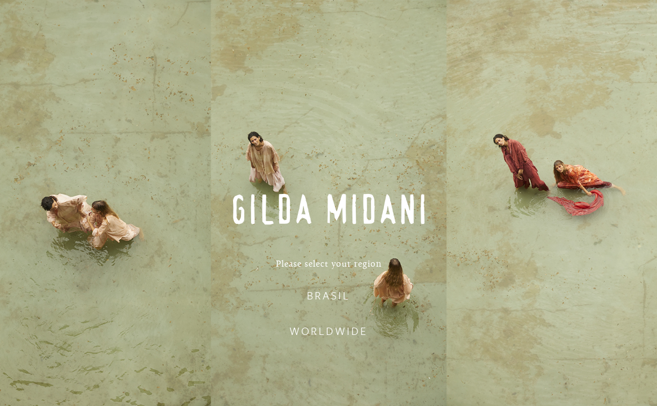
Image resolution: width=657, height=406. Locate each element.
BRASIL (328, 295)
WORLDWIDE (328, 331)
